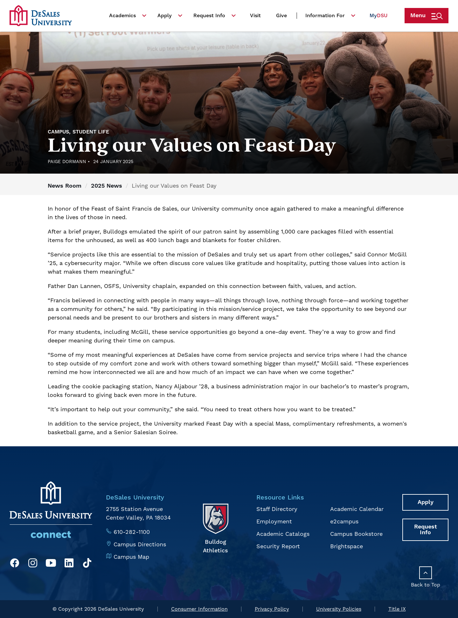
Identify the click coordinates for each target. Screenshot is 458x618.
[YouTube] (51, 564)
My (378, 17)
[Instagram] (33, 564)
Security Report (278, 546)
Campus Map (131, 557)
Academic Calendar (357, 509)
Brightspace (346, 546)
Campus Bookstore (356, 534)
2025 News (106, 186)
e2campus (344, 521)
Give (281, 17)
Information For (325, 17)
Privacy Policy (272, 609)
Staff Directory (276, 509)
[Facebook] (15, 564)
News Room (64, 186)
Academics (122, 17)
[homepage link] (41, 17)
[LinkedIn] (69, 564)
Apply (164, 17)
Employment (274, 521)
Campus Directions (140, 544)
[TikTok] (87, 564)
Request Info (209, 17)
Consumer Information (199, 609)
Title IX (397, 609)
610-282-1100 (132, 532)
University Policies (338, 609)
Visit (255, 17)
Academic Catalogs (282, 534)
